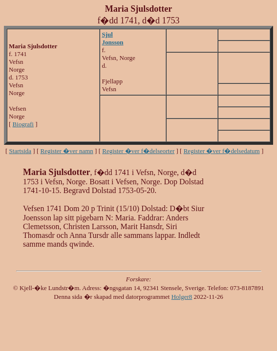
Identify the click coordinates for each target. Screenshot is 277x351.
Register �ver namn (67, 151)
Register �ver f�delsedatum (222, 151)
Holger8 (181, 296)
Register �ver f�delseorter (138, 151)
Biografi (23, 124)
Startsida (20, 151)
